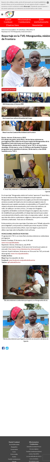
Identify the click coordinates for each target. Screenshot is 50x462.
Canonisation (14, 449)
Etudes (14, 456)
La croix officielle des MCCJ (33, 456)
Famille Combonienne (14, 459)
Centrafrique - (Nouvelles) (25, 30)
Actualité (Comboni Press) (34, 446)
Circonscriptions (11, 30)
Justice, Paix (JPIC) (34, 454)
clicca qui (27, 6)
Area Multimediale (14, 444)
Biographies (14, 447)
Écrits (14, 452)
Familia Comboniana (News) (34, 451)
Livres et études (34, 459)
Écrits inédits (14, 454)
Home (3, 30)
